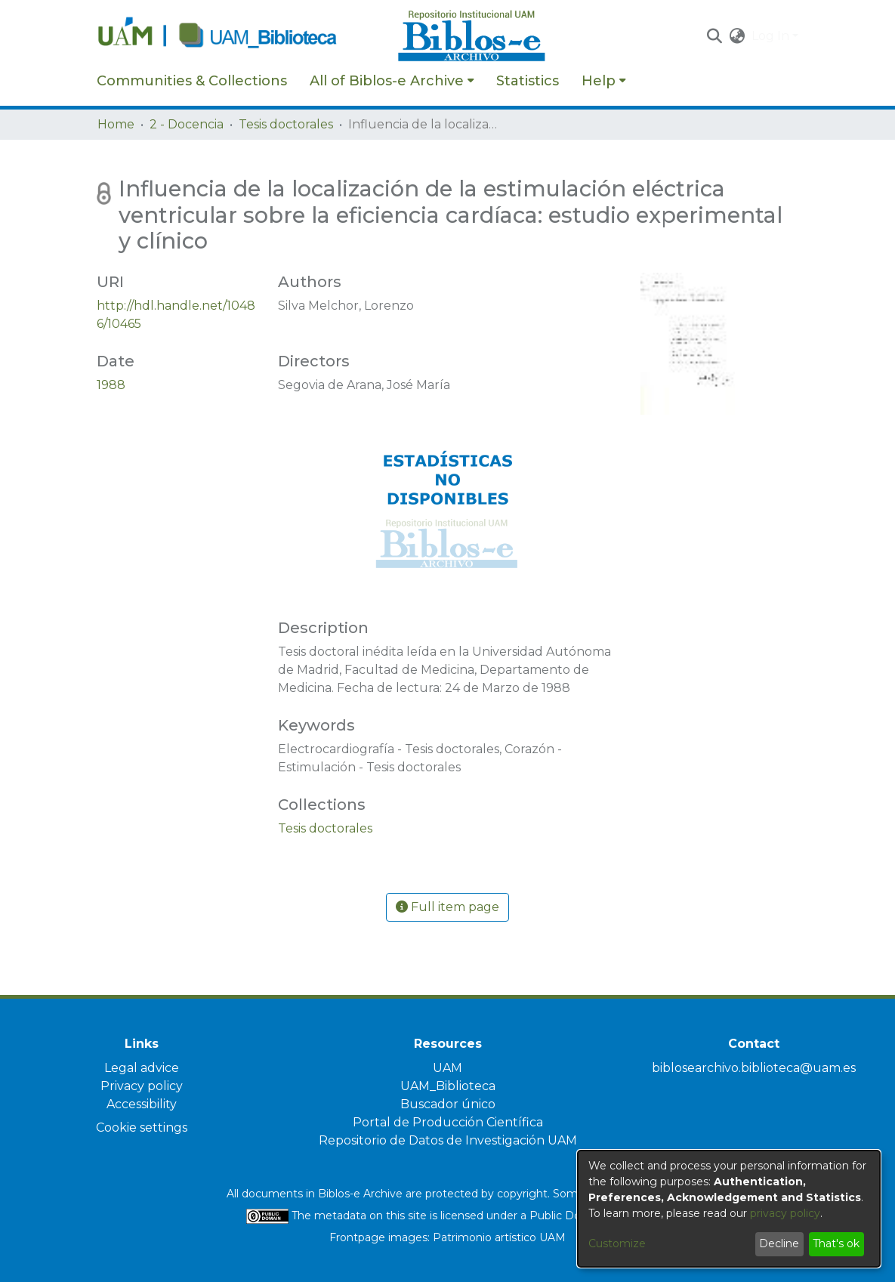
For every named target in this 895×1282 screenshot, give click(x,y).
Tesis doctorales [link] (286, 124)
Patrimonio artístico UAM (499, 1237)
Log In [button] (771, 36)
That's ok (836, 1243)
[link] (325, 828)
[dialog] (729, 1209)
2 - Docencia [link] (187, 124)
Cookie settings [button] (141, 1127)
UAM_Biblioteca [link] (447, 1086)
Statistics (527, 81)
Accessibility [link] (141, 1104)
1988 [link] (111, 385)
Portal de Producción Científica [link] (448, 1122)
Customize (617, 1243)
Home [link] (115, 124)
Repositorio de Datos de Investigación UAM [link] (448, 1140)
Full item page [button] (447, 907)
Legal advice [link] (141, 1068)
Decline (779, 1243)
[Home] (239, 36)
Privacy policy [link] (141, 1086)
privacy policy (785, 1213)
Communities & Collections (192, 81)
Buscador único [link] (447, 1104)
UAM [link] (447, 1068)
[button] (714, 36)
